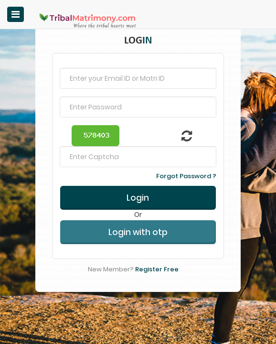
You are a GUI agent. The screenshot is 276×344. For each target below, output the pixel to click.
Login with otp (138, 216)
